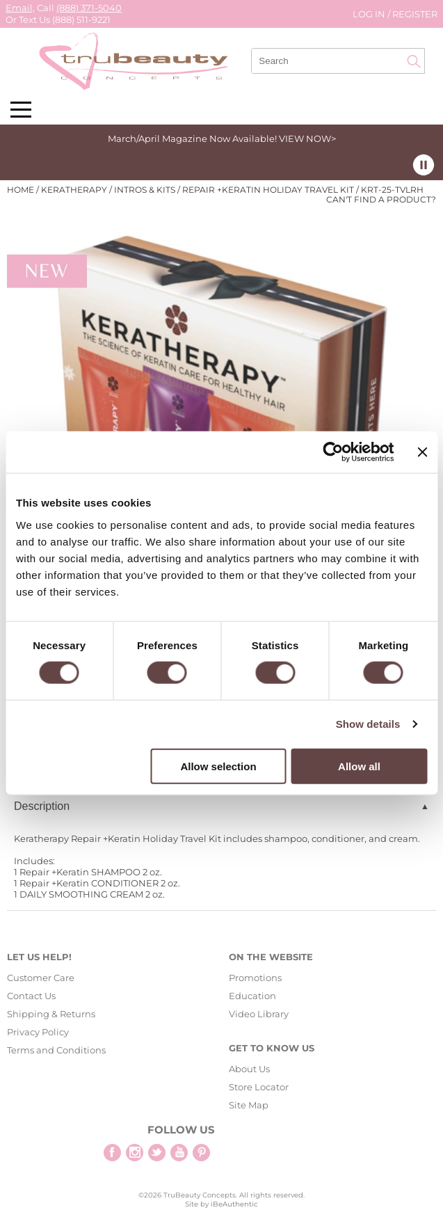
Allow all (359, 766)
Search (414, 61)
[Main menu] (21, 110)
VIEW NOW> (307, 138)
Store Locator (259, 1086)
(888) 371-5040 (89, 7)
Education (252, 995)
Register (414, 13)
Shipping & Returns (51, 1013)
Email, (20, 7)
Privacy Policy (38, 1031)
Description (42, 806)
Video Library (259, 1013)
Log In (370, 13)
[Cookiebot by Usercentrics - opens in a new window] (333, 452)
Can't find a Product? (381, 200)
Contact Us (31, 995)
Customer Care (40, 977)
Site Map (248, 1104)
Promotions (255, 977)
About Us (249, 1068)
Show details (368, 724)
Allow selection (218, 766)
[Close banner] (422, 452)
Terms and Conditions (56, 1050)
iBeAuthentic (234, 1204)
